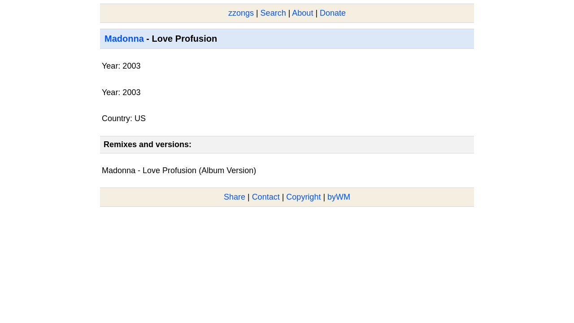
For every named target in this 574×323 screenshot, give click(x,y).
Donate (333, 13)
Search (273, 13)
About (302, 13)
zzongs (241, 13)
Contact (266, 196)
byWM (338, 196)
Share (234, 196)
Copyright (303, 196)
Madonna (124, 39)
